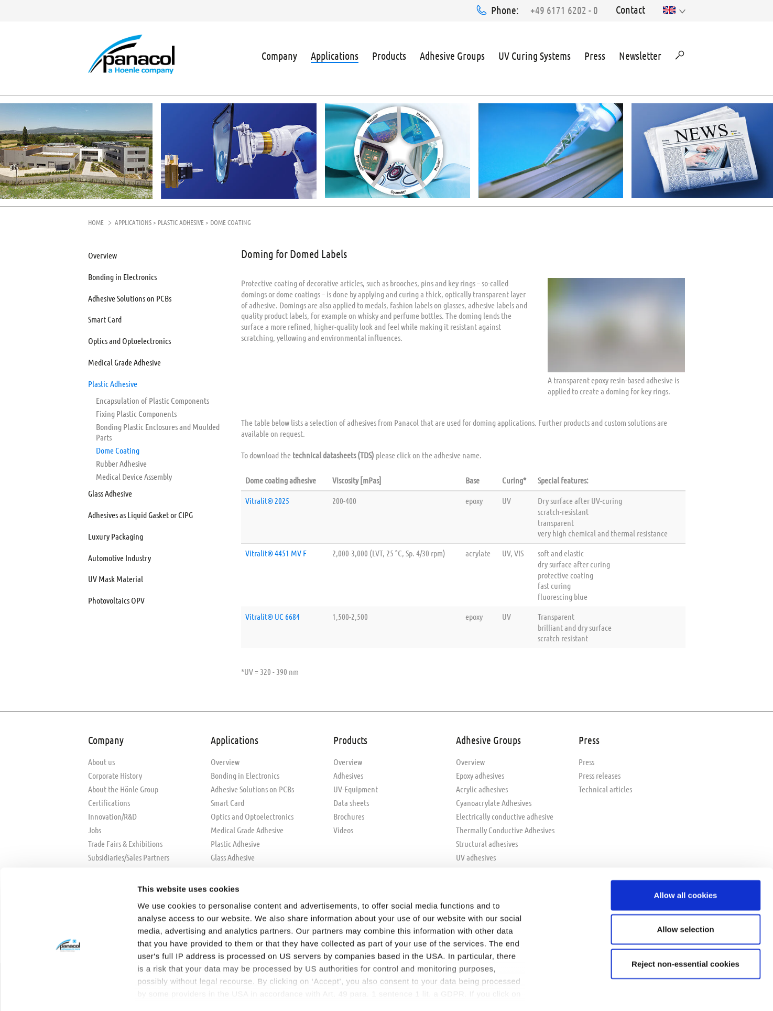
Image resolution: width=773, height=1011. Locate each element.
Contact (630, 9)
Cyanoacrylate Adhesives (493, 800)
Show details (550, 990)
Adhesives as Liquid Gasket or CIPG (140, 513)
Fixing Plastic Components (136, 411)
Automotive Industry (119, 556)
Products (389, 54)
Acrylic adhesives (482, 787)
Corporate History (115, 773)
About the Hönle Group (123, 787)
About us (101, 760)
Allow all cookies (685, 850)
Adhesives (348, 773)
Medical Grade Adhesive (124, 360)
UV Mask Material (115, 577)
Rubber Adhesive (121, 461)
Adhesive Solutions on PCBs (129, 296)
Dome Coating (117, 448)
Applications (334, 54)
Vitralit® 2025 (267, 498)
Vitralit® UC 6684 (272, 614)
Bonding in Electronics (122, 274)
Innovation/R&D (112, 814)
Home (96, 220)
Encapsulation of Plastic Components (152, 398)
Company (279, 54)
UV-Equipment (355, 787)
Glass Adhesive (110, 492)
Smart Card (105, 317)
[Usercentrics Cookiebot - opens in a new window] (68, 990)
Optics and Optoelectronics (129, 338)
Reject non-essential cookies (685, 919)
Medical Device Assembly (134, 474)
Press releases (599, 773)
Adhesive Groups (452, 54)
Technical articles (605, 787)
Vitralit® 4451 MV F (276, 551)
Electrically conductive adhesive (504, 814)
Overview (102, 253)
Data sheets (351, 800)
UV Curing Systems (534, 54)
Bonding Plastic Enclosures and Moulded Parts (158, 430)
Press (594, 54)
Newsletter (640, 54)
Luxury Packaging (115, 534)
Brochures (348, 814)
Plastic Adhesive (181, 220)
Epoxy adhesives (480, 773)
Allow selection (685, 884)
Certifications (109, 800)
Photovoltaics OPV (116, 598)
